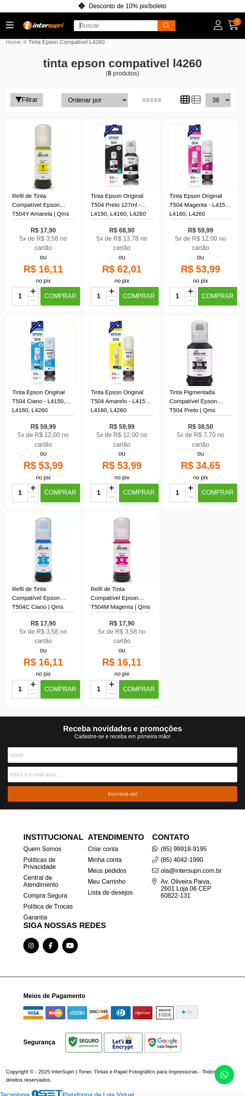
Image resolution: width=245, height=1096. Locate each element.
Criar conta (103, 846)
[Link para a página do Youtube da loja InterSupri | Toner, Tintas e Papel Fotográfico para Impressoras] (70, 943)
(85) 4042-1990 (182, 857)
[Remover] (33, 299)
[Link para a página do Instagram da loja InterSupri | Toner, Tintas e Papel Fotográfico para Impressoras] (31, 943)
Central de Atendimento (40, 878)
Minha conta (105, 857)
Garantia (35, 914)
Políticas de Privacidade (39, 860)
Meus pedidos (107, 868)
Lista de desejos (110, 889)
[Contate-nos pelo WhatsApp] (224, 1074)
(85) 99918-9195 (183, 846)
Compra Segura (45, 893)
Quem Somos (42, 846)
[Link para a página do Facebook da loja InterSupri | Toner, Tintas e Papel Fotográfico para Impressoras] (50, 943)
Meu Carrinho (107, 879)
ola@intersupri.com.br (191, 868)
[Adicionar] (33, 291)
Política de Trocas (48, 903)
